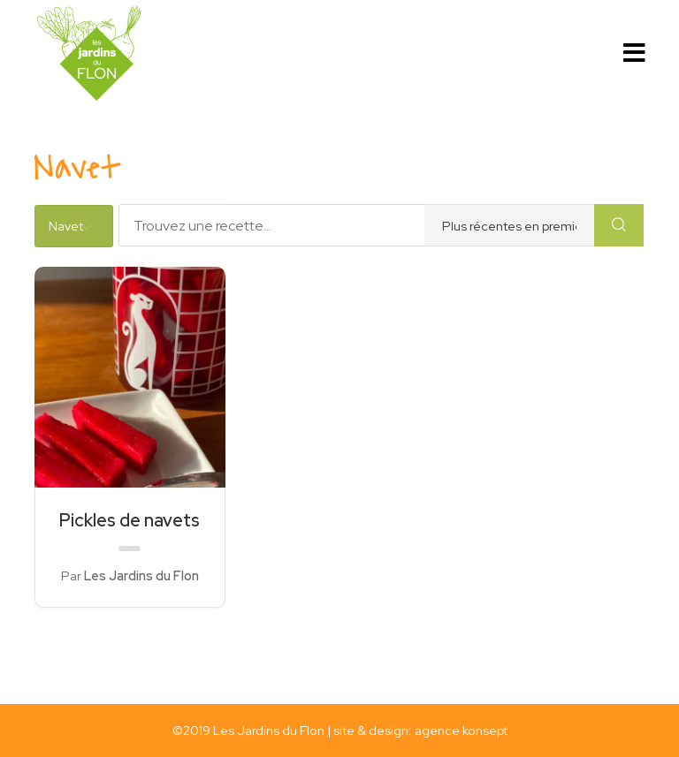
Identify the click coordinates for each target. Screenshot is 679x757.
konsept (484, 730)
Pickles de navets (129, 520)
